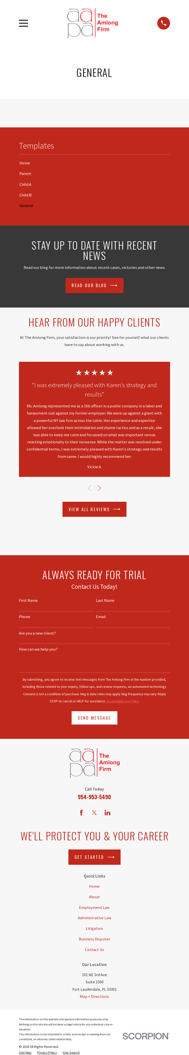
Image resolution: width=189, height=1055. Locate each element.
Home (94, 886)
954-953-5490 (94, 797)
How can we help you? (38, 649)
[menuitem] (94, 163)
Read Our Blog (94, 285)
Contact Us (94, 949)
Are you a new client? (37, 633)
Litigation (94, 928)
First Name (28, 600)
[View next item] (99, 488)
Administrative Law (94, 917)
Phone (24, 616)
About (94, 896)
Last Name (105, 600)
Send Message (94, 718)
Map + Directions (94, 996)
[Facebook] (81, 812)
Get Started (94, 857)
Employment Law (94, 907)
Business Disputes (94, 939)
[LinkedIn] (107, 812)
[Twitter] (94, 812)
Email (101, 616)
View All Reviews (94, 509)
